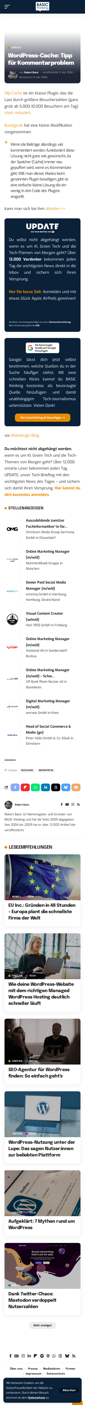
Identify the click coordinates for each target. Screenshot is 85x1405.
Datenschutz (36, 1398)
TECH (30, 897)
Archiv (16, 48)
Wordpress (46, 770)
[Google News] (16, 1356)
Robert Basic (31, 72)
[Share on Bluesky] (65, 787)
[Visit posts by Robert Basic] (12, 75)
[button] (69, 1390)
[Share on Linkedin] (45, 787)
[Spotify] (42, 1356)
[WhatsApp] (54, 1356)
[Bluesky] (67, 1356)
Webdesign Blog (25, 435)
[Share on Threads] (55, 787)
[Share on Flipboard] (25, 787)
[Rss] (78, 805)
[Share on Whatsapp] (35, 787)
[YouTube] (67, 805)
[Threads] (60, 1356)
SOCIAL (33, 1061)
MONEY (16, 897)
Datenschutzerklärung (60, 322)
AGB (37, 325)
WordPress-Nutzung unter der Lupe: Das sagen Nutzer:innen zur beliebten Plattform (41, 1149)
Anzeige (17, 976)
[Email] (75, 787)
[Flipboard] (35, 1356)
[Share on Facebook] (15, 787)
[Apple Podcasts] (48, 1356)
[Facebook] (61, 805)
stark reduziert (17, 112)
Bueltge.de (14, 125)
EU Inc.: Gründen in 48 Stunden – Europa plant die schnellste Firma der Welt (42, 912)
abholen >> (55, 208)
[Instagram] (73, 805)
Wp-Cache (13, 93)
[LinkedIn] (29, 1356)
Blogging (27, 770)
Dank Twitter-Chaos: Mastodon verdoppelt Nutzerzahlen (32, 1300)
